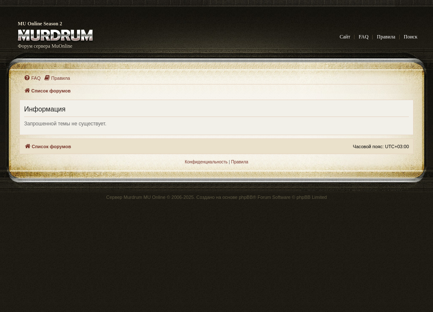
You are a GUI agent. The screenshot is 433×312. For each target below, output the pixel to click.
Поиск (410, 37)
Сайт (345, 37)
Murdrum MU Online (144, 197)
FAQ (363, 37)
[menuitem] (32, 78)
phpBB (246, 197)
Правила (386, 37)
